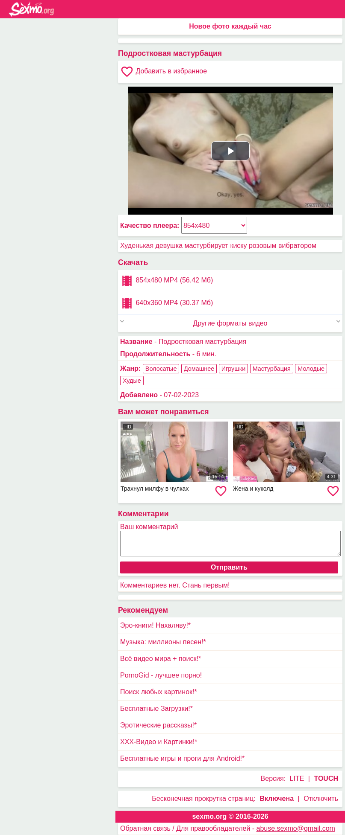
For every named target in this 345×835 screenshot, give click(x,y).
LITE (297, 778)
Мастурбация (272, 368)
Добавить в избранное (163, 72)
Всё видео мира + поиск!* (160, 658)
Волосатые (161, 368)
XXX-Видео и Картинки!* (158, 741)
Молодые (311, 368)
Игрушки (233, 368)
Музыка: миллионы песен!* (163, 642)
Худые (132, 380)
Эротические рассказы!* (158, 725)
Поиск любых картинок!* (158, 691)
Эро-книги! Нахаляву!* (155, 625)
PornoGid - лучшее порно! (161, 675)
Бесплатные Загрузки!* (156, 708)
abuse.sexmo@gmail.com (296, 828)
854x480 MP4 (166, 281)
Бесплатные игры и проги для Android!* (182, 758)
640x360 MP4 (166, 303)
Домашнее (199, 368)
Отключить (321, 798)
